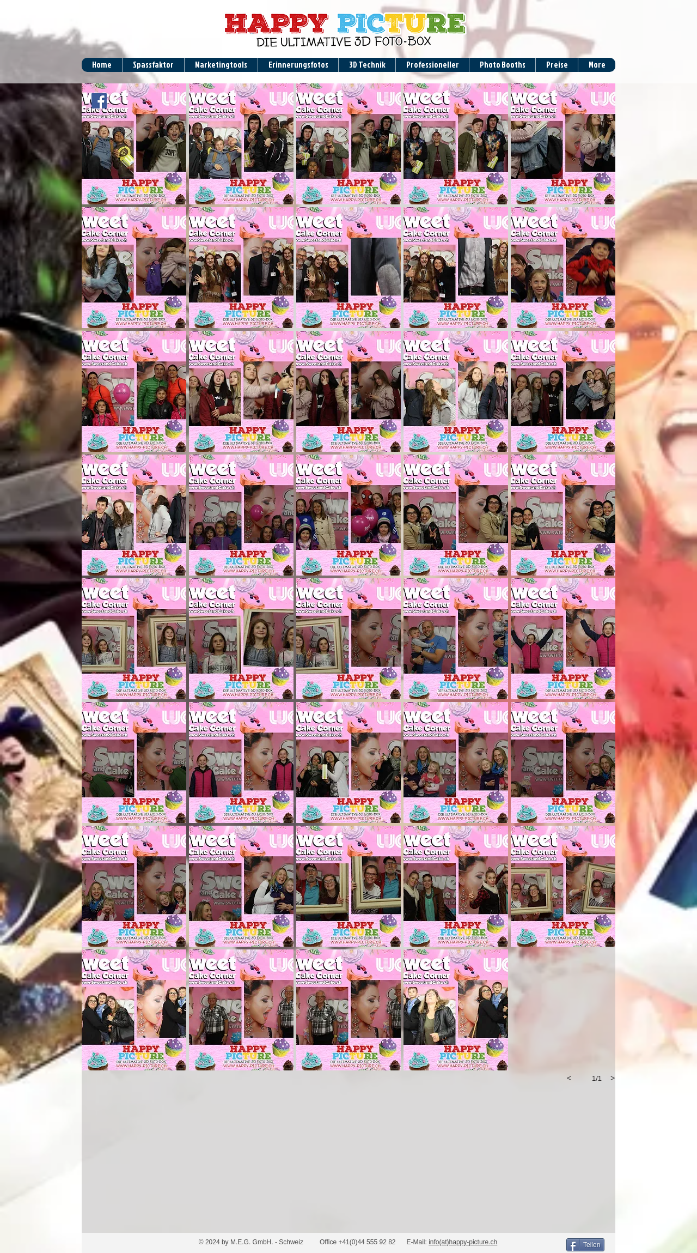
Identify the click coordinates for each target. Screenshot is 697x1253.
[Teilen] (585, 1244)
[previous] (569, 1078)
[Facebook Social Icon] (99, 100)
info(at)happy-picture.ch (463, 1242)
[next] (612, 1078)
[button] (134, 143)
